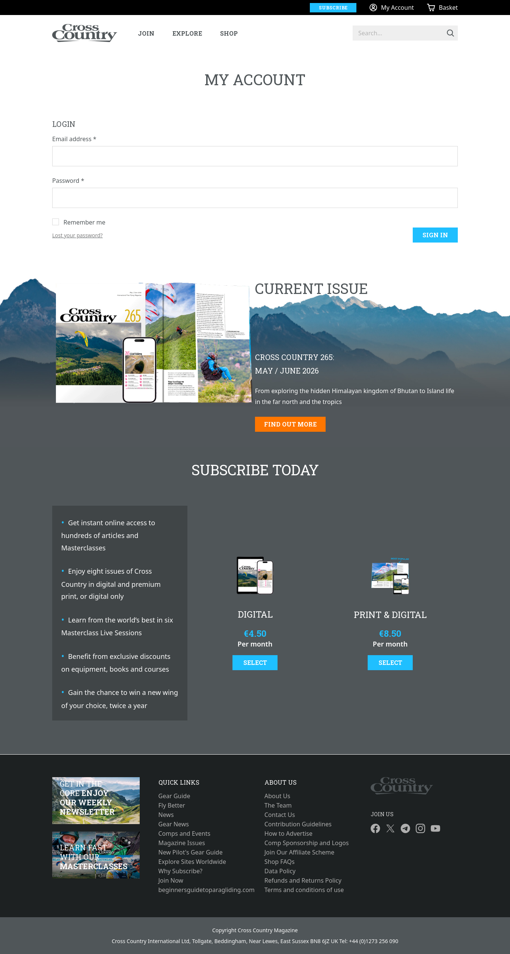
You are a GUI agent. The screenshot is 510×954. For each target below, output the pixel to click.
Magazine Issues (181, 843)
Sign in (435, 235)
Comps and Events (184, 833)
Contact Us (279, 815)
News (166, 815)
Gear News (173, 824)
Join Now (170, 880)
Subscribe (333, 8)
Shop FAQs (279, 862)
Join (146, 33)
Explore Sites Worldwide (192, 862)
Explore (187, 33)
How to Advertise (288, 833)
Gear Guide (174, 796)
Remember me (84, 222)
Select (255, 662)
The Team (278, 805)
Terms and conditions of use (304, 890)
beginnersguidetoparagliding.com (202, 890)
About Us (277, 796)
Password (68, 180)
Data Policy (280, 871)
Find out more (290, 424)
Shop (229, 33)
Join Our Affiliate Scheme (299, 852)
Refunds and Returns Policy (302, 880)
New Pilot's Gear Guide (190, 852)
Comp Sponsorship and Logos (306, 843)
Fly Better (171, 805)
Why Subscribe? (180, 871)
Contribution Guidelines (298, 824)
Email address (74, 139)
